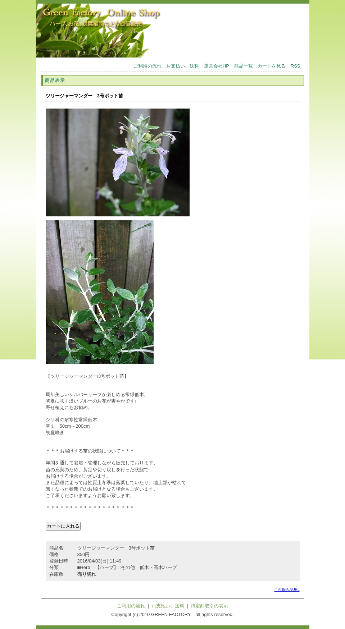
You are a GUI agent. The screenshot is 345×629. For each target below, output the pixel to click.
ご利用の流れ (147, 66)
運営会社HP (216, 66)
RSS (295, 66)
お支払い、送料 (182, 66)
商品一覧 (243, 66)
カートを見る (272, 66)
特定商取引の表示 (209, 606)
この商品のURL (286, 590)
